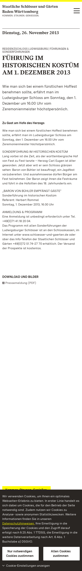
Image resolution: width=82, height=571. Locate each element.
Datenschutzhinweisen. (18, 523)
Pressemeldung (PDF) (20, 283)
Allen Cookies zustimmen (61, 554)
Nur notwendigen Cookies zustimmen (20, 554)
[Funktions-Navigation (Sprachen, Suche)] (77, 11)
